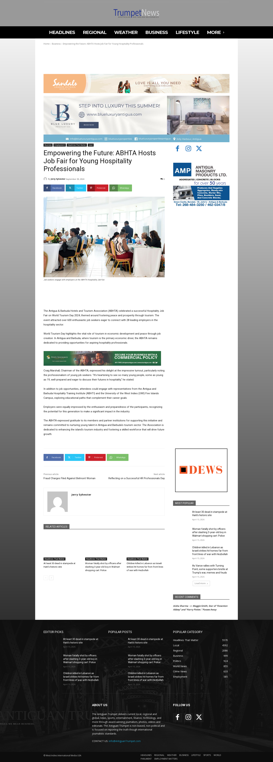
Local (91, 145)
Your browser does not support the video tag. (70, 60)
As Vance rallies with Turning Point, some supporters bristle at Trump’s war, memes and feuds (210, 569)
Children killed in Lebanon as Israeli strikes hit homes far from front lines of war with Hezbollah (145, 567)
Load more (201, 583)
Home (47, 43)
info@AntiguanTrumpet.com (125, 741)
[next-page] (51, 578)
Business (56, 43)
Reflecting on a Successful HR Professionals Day (136, 478)
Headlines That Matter (77, 145)
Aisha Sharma (180, 605)
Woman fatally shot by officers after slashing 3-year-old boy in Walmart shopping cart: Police (103, 567)
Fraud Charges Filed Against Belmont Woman (69, 478)
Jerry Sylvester (58, 179)
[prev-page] (46, 578)
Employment (59, 145)
